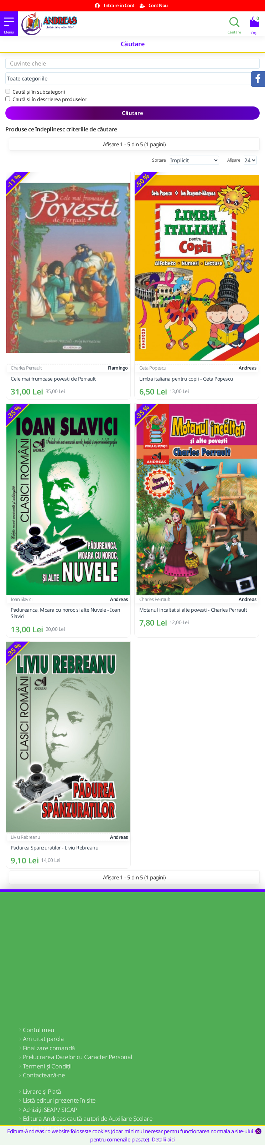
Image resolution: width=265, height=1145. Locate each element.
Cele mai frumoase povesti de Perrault (53, 379)
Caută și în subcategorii (35, 91)
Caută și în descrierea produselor (46, 99)
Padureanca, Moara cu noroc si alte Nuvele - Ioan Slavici (65, 613)
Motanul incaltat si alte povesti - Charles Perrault (193, 610)
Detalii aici (163, 1139)
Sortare (159, 160)
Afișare (233, 160)
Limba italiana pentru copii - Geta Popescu (186, 379)
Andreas (247, 368)
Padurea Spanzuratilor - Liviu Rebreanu (54, 848)
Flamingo (118, 368)
